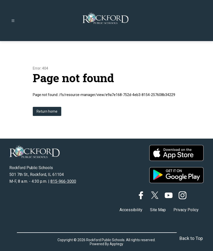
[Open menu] (13, 21)
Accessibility (130, 209)
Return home (47, 111)
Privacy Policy (186, 209)
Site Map (158, 209)
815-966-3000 (63, 181)
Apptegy (116, 244)
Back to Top (191, 238)
